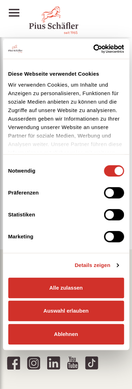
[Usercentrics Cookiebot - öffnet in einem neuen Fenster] (94, 48)
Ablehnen (66, 334)
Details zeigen (92, 265)
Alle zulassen (66, 288)
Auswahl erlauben (65, 311)
